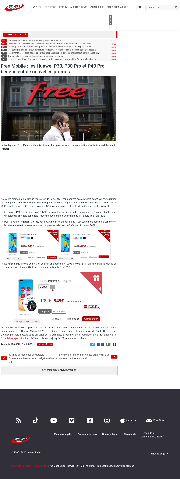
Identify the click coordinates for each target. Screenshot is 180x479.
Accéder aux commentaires (59, 370)
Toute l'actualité (16, 34)
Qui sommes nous (87, 434)
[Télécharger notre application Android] (154, 420)
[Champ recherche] (159, 7)
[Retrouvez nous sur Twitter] (72, 420)
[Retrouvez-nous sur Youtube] (54, 420)
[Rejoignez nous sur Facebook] (90, 420)
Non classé (40, 462)
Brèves (114, 41)
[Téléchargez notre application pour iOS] (128, 420)
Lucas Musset (45, 344)
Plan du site (130, 434)
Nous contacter (110, 434)
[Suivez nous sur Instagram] (107, 420)
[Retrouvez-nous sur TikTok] (36, 420)
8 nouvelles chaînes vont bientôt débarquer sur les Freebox (34, 40)
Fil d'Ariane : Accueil (21, 462)
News (114, 44)
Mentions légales (63, 434)
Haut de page (160, 450)
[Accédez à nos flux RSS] (19, 420)
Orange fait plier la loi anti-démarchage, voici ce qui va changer (36, 56)
